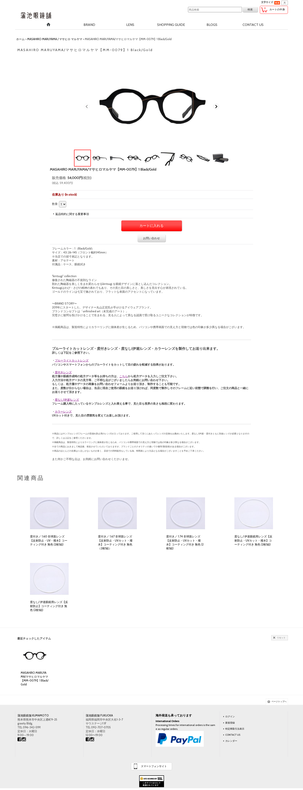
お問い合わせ (151, 238)
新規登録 (230, 722)
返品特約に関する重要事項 (72, 214)
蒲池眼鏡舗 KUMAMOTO (33, 715)
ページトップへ (279, 701)
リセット (281, 637)
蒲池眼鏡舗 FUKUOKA (99, 715)
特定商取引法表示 (234, 728)
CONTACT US (232, 734)
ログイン (230, 716)
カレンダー (231, 740)
